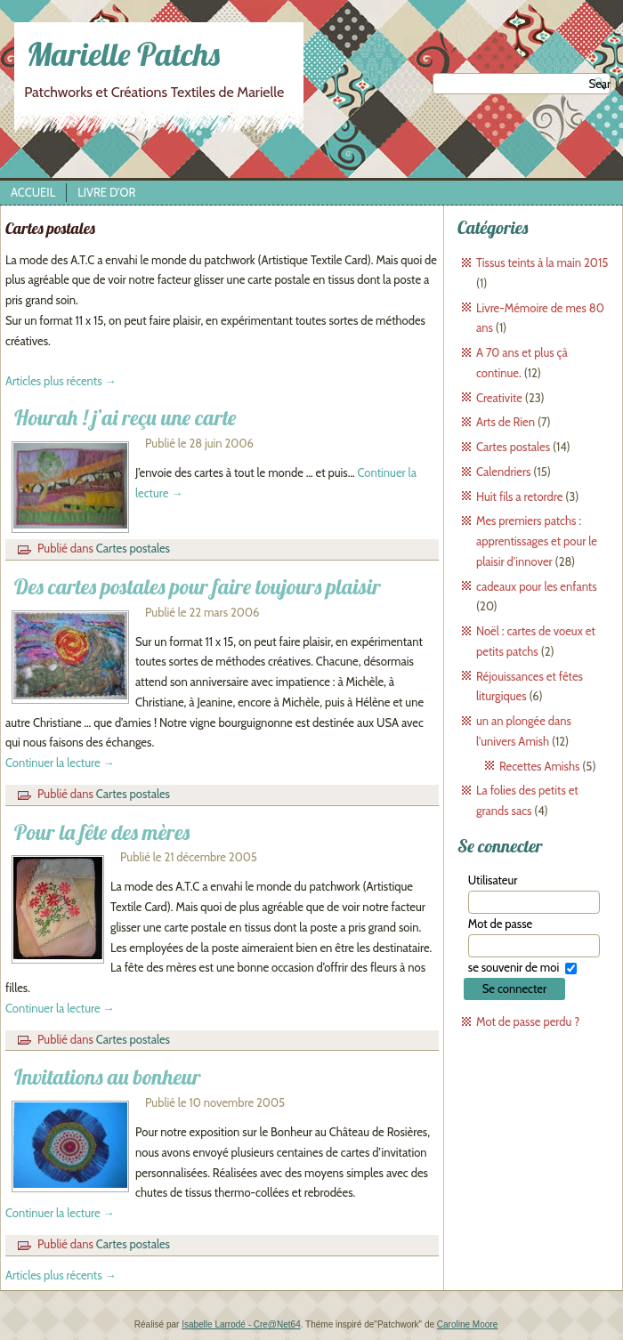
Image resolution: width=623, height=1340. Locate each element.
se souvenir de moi (513, 967)
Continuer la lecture (60, 762)
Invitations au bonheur (107, 1076)
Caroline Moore (467, 1324)
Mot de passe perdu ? (527, 1021)
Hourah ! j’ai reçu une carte (125, 417)
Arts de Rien (505, 422)
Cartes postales (133, 548)
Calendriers (503, 471)
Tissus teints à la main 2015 (542, 262)
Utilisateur (493, 880)
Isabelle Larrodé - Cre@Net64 (241, 1324)
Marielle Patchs (123, 54)
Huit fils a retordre (519, 496)
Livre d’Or (106, 192)
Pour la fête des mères (102, 832)
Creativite (499, 398)
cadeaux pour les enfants (536, 586)
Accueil (33, 192)
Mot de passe (500, 923)
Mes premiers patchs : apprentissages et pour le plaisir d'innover (536, 541)
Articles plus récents (60, 381)
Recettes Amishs (539, 766)
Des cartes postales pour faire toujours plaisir (197, 586)
